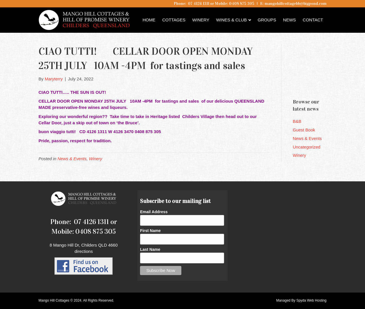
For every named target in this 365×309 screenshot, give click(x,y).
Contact (313, 19)
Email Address (154, 212)
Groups (267, 19)
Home (149, 19)
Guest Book (304, 129)
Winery (200, 19)
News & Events (72, 158)
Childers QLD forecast (327, 84)
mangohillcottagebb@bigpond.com (296, 3)
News (289, 19)
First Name (150, 230)
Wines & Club (231, 19)
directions (83, 251)
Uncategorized (307, 147)
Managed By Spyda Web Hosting (301, 300)
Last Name (150, 249)
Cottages (173, 19)
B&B (297, 121)
